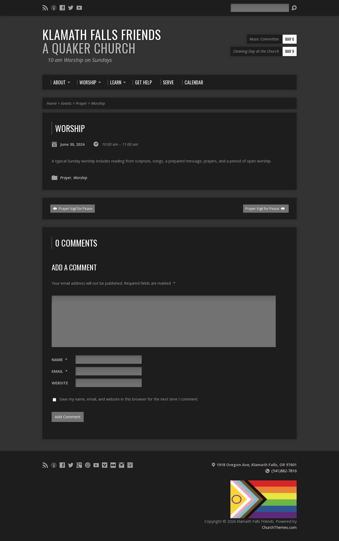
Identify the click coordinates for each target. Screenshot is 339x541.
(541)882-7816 (284, 470)
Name (59, 359)
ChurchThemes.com (279, 527)
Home (52, 103)
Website (60, 382)
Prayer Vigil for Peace (72, 208)
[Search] (260, 8)
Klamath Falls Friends (101, 41)
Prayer (81, 103)
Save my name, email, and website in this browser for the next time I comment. (128, 399)
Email (60, 371)
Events (66, 103)
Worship (98, 103)
